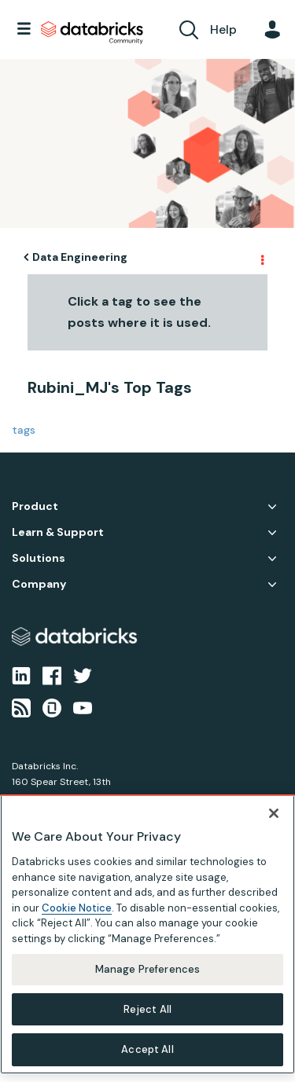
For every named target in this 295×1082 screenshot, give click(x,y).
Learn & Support (58, 532)
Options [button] (261, 257)
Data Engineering (79, 257)
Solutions (38, 558)
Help (223, 29)
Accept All (147, 1049)
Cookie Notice (77, 908)
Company (39, 584)
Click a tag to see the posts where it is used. (139, 312)
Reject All (147, 1009)
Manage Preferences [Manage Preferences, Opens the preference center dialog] (147, 969)
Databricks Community (92, 33)
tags (23, 430)
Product (35, 506)
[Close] (273, 813)
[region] (147, 934)
